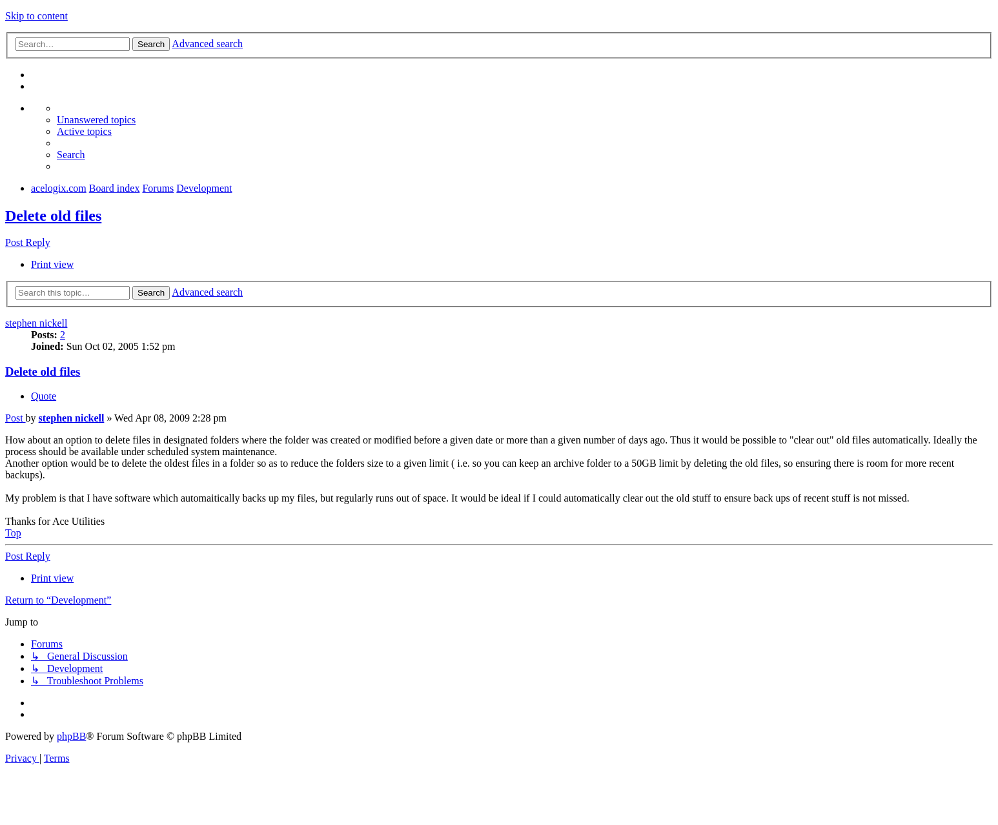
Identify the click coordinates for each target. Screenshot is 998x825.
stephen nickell (36, 323)
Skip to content (36, 15)
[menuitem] (96, 119)
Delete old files (53, 215)
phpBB (71, 736)
